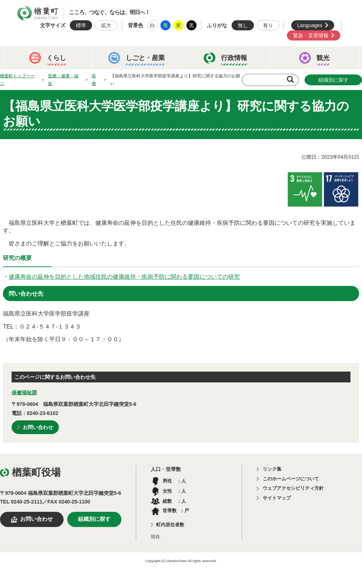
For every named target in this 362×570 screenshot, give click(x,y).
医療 (94, 79)
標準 (81, 25)
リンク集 (272, 469)
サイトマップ (277, 498)
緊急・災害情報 (310, 35)
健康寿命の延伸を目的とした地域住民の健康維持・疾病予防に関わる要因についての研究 (124, 277)
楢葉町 (38, 13)
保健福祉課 (24, 392)
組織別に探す (333, 80)
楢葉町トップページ (17, 79)
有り (268, 25)
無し (243, 25)
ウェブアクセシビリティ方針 (293, 488)
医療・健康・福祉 (63, 79)
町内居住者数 (170, 524)
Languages (309, 25)
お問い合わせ (38, 427)
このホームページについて (291, 478)
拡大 (106, 25)
